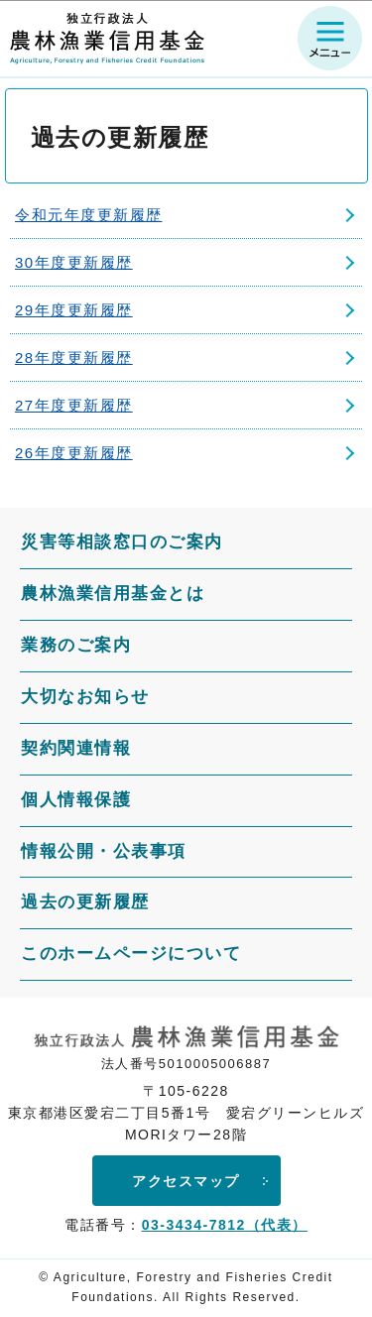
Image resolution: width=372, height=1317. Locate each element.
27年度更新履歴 (74, 405)
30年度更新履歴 (74, 262)
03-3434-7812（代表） (225, 1225)
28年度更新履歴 (74, 357)
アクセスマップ (186, 1181)
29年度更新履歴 (74, 309)
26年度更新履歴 (74, 452)
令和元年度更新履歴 (89, 214)
